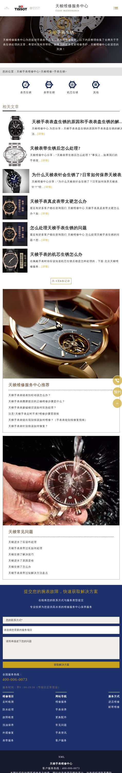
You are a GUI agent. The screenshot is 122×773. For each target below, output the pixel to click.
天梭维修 (46, 71)
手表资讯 (61, 733)
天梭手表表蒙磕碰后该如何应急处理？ (32, 407)
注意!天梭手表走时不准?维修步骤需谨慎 (33, 413)
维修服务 (61, 702)
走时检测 (8, 702)
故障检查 (8, 717)
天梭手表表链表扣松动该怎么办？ (29, 395)
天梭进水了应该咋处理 (22, 542)
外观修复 (8, 733)
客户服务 (61, 740)
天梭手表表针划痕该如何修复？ (28, 426)
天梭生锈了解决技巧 (21, 554)
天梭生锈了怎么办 (19, 566)
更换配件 (61, 717)
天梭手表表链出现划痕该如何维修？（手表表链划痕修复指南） (48, 419)
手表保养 (61, 709)
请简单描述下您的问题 (61, 648)
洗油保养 (8, 725)
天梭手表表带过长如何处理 (25, 548)
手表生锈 (59, 71)
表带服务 (8, 740)
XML (61, 757)
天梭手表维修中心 (28, 71)
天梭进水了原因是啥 (21, 560)
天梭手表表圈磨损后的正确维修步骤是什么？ (36, 401)
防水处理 (8, 709)
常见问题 (61, 725)
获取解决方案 (61, 664)
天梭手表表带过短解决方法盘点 (28, 573)
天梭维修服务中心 (71, 6)
